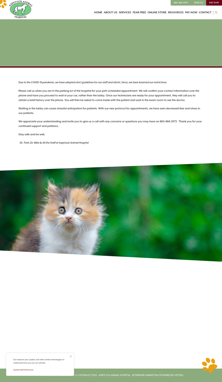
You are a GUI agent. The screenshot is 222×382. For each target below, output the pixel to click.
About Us (110, 12)
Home (98, 12)
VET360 (178, 375)
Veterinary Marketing (145, 375)
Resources (176, 12)
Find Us (198, 3)
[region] (40, 364)
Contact (205, 12)
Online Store (157, 12)
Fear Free (139, 12)
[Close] (71, 355)
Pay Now (214, 3)
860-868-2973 (181, 3)
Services (125, 12)
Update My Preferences (23, 370)
